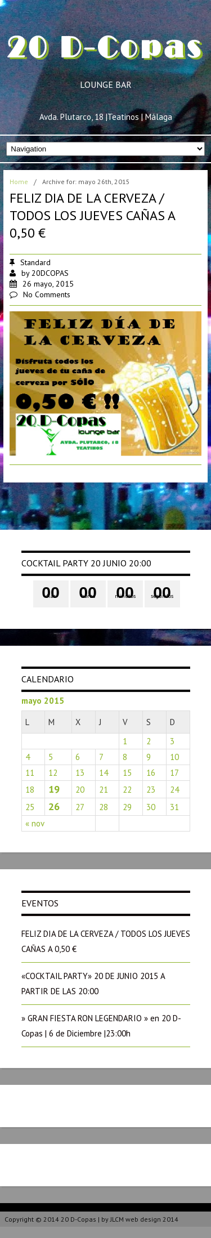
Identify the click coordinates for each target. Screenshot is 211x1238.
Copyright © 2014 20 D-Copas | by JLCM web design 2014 (91, 1219)
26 (54, 806)
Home (19, 181)
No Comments (46, 294)
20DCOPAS (50, 273)
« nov (34, 823)
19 (54, 789)
